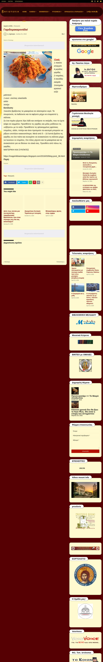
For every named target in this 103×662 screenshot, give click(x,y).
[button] (89, 12)
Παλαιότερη (60, 262)
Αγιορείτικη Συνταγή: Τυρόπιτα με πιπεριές (33, 212)
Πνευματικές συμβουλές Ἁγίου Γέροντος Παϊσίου (92, 270)
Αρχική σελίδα (8, 26)
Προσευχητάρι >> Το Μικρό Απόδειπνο (82, 153)
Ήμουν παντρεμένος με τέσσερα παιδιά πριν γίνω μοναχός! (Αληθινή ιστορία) (77, 273)
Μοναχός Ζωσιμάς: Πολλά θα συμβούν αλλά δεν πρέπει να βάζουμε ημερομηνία (90, 176)
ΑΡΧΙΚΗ (4, 1)
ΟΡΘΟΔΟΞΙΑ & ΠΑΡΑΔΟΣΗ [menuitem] (73, 11)
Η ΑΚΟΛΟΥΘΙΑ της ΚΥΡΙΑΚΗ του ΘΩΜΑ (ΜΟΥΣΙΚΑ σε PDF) (90, 187)
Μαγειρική (17, 26)
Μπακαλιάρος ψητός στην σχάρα (53, 212)
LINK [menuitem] (24, 21)
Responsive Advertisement (34, 45)
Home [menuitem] (24, 11)
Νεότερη (7, 262)
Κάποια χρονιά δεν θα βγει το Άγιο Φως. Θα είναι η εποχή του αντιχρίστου (84, 411)
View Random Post (85, 28)
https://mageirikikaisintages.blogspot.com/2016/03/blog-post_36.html (34, 156)
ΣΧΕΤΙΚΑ (10, 1)
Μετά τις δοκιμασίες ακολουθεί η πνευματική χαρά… (90, 165)
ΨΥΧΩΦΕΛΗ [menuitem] (56, 11)
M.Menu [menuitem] (32, 11)
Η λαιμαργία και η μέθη (77, 294)
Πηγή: (6, 159)
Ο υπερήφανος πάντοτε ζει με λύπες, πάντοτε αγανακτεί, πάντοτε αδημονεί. (91, 298)
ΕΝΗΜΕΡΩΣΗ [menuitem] (43, 11)
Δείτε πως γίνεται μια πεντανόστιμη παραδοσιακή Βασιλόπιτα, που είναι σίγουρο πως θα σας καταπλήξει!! (12, 216)
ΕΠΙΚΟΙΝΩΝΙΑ (19, 1)
